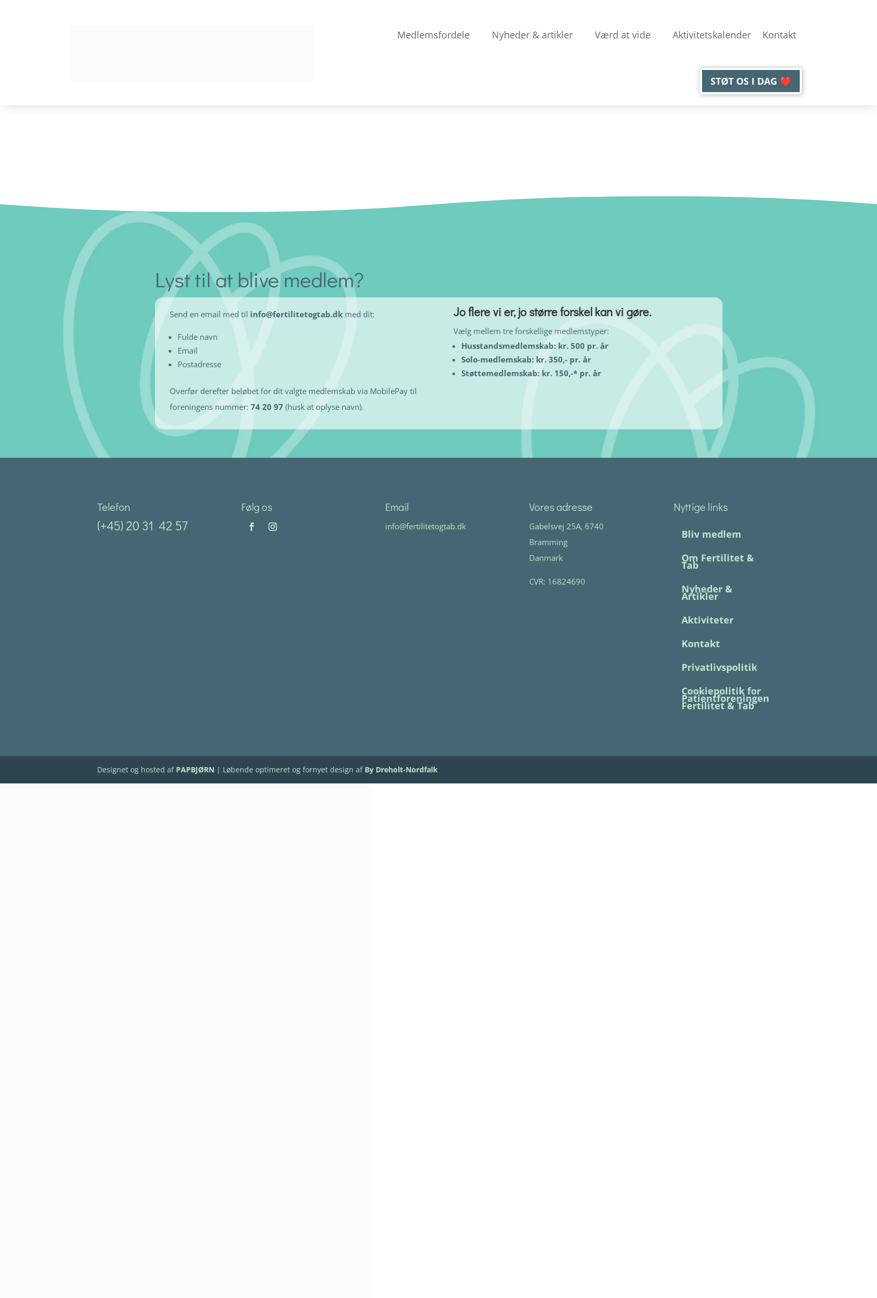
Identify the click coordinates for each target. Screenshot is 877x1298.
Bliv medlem (711, 534)
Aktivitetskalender (712, 34)
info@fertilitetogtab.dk (297, 314)
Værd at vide (623, 34)
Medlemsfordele (433, 34)
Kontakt (779, 34)
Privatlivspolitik (719, 667)
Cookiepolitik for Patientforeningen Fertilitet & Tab (725, 698)
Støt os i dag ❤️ (750, 81)
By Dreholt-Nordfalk (401, 769)
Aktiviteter (707, 619)
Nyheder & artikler (532, 34)
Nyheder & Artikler (706, 592)
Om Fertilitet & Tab (717, 561)
